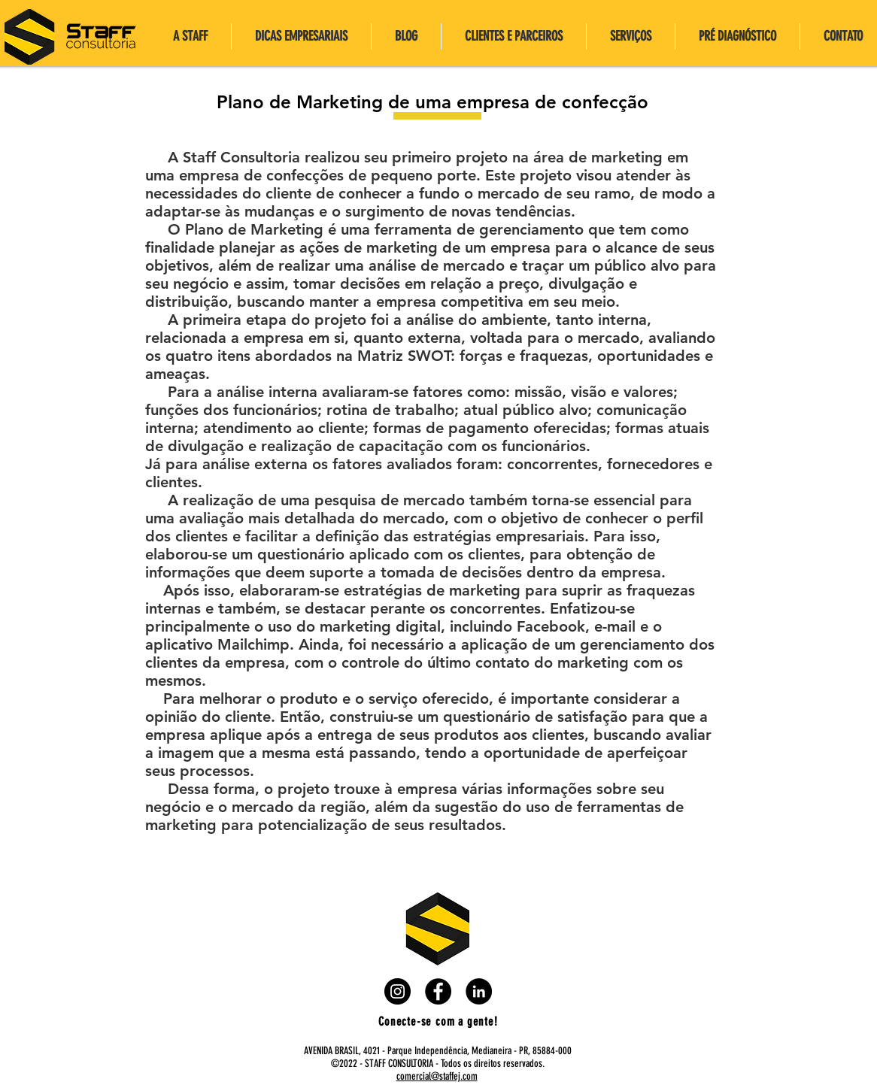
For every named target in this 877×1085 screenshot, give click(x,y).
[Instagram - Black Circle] (397, 991)
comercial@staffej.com (437, 1076)
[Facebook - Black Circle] (438, 991)
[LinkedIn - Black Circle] (479, 991)
